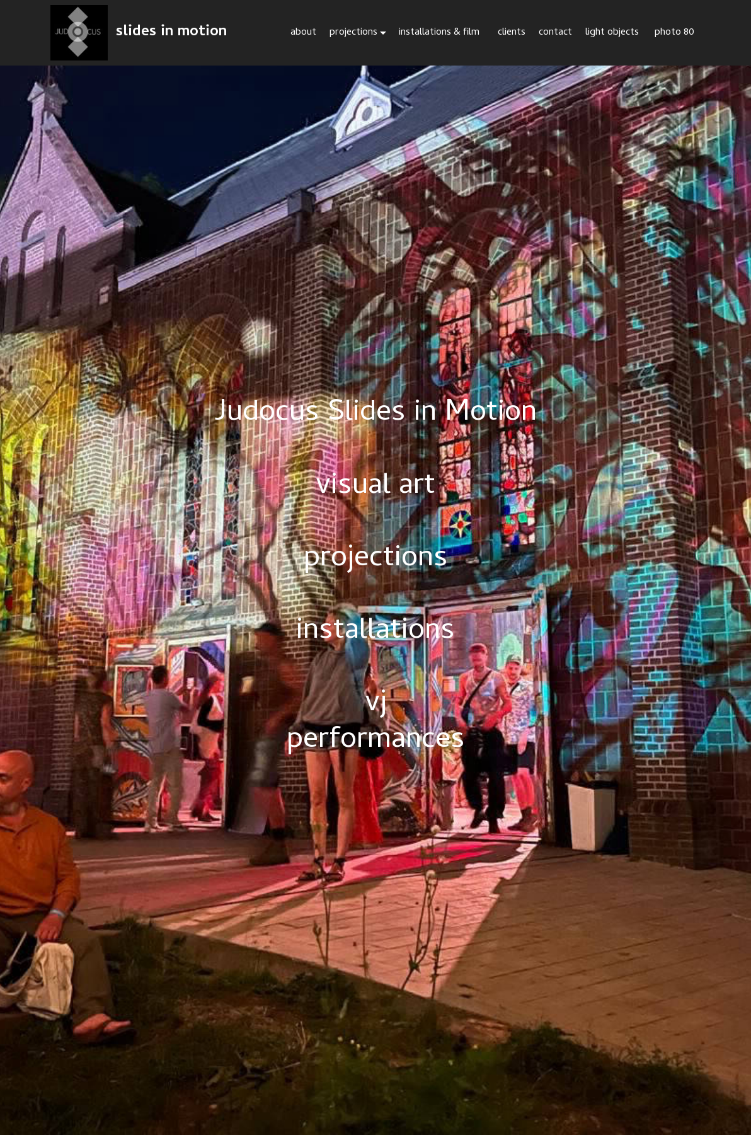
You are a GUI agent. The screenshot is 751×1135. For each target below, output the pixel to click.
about (303, 33)
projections (353, 33)
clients (511, 33)
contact (555, 33)
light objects (613, 33)
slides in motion (171, 32)
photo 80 (674, 33)
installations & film (441, 33)
